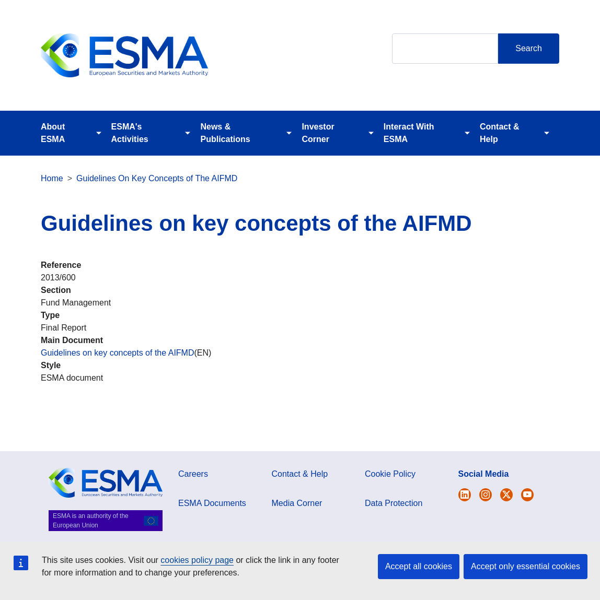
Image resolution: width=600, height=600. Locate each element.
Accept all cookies (418, 566)
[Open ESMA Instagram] (485, 494)
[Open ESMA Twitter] (464, 494)
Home (52, 178)
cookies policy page (197, 560)
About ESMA (53, 133)
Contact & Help (500, 133)
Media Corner (297, 503)
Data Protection (393, 503)
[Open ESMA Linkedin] (506, 494)
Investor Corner (318, 133)
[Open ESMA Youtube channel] (527, 494)
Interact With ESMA (409, 133)
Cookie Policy (390, 473)
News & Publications (225, 133)
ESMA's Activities (129, 133)
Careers (193, 473)
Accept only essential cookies (525, 566)
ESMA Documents (212, 503)
